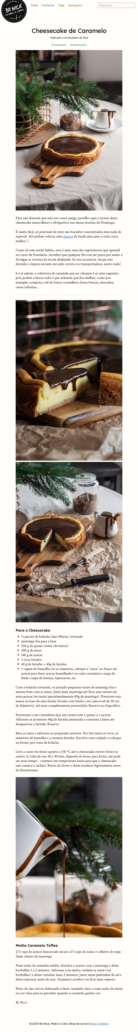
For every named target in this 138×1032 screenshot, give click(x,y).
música (68, 236)
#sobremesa (78, 44)
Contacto (48, 5)
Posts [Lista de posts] (34, 5)
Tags (61, 5)
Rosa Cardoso (99, 1023)
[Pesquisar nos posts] (116, 5)
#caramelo (59, 44)
